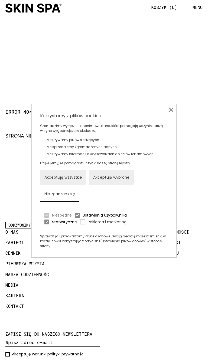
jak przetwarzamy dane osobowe (82, 236)
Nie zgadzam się (59, 194)
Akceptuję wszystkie (63, 177)
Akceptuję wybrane (111, 177)
